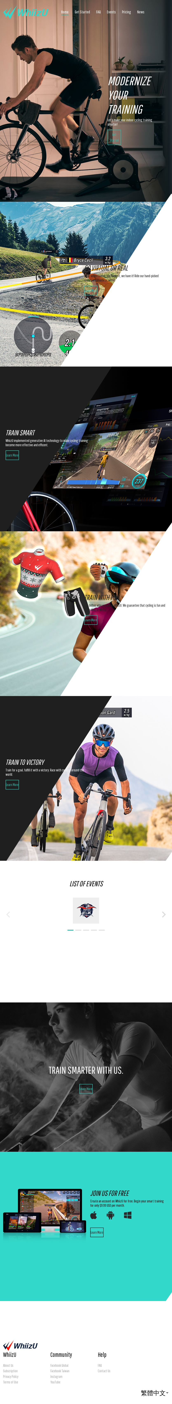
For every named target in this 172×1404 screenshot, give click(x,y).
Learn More (90, 290)
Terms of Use (10, 1382)
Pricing (126, 11)
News (140, 11)
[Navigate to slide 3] (86, 930)
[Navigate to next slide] (164, 914)
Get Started (82, 11)
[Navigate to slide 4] (94, 930)
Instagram (56, 1376)
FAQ (98, 11)
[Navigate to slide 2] (78, 930)
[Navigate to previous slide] (8, 914)
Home (65, 11)
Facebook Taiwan (59, 1371)
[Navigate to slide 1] (70, 930)
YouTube (55, 1382)
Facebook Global (59, 1365)
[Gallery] (86, 914)
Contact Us (104, 1371)
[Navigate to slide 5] (102, 930)
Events (111, 11)
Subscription (10, 1371)
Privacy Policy (10, 1376)
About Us (8, 1365)
